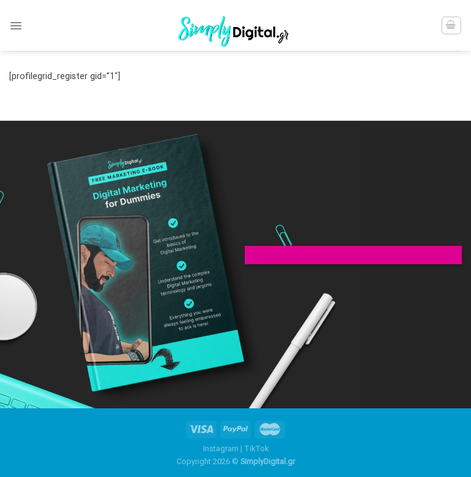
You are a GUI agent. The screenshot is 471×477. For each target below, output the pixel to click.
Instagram (221, 448)
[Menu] (16, 26)
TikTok (256, 448)
